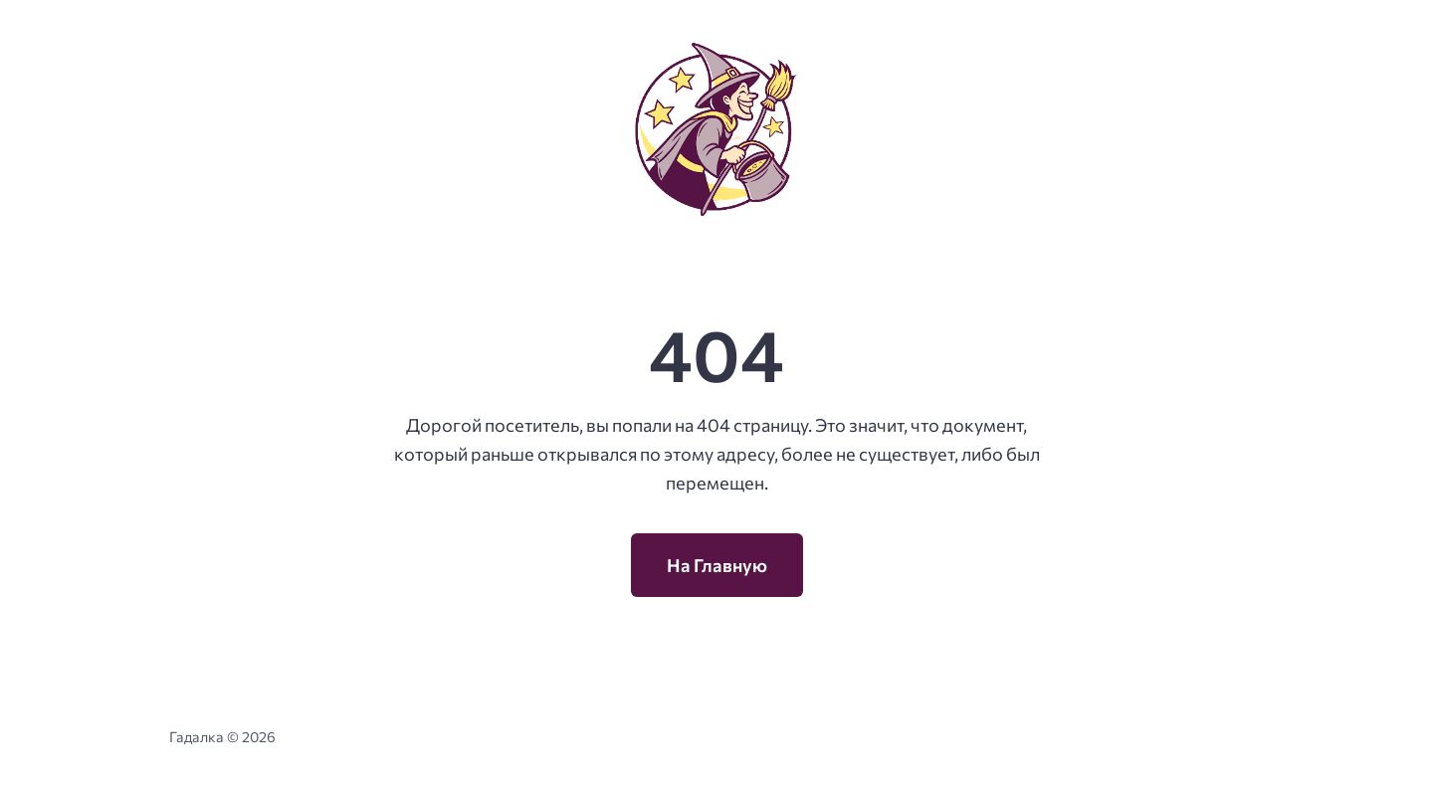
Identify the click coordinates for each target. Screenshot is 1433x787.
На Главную (717, 565)
